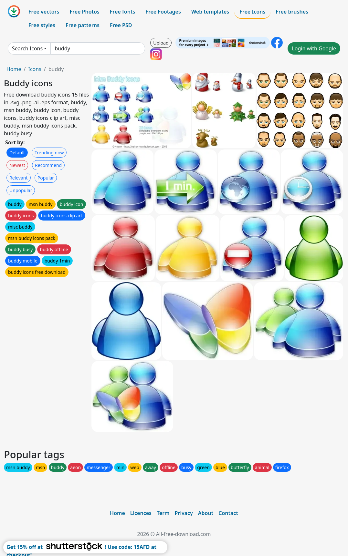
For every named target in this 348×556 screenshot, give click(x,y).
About (205, 513)
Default (17, 152)
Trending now (49, 152)
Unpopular (20, 190)
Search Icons (27, 48)
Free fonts (122, 11)
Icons (34, 69)
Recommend (48, 165)
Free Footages (163, 11)
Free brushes (292, 11)
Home (13, 69)
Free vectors (43, 11)
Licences (141, 513)
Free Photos (84, 11)
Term (163, 513)
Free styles (41, 25)
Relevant (18, 178)
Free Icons (252, 11)
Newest (17, 165)
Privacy (184, 513)
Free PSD (121, 25)
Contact (228, 513)
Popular (45, 178)
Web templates (210, 11)
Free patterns (83, 25)
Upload (160, 43)
